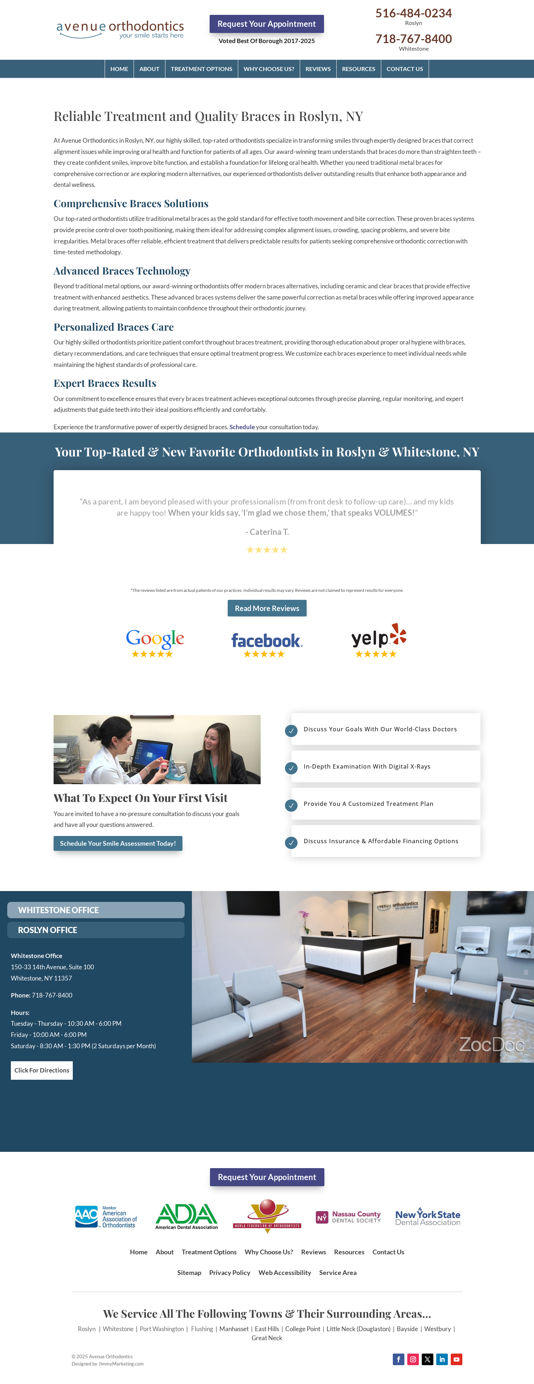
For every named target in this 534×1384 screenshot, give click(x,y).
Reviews (318, 68)
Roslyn (87, 1329)
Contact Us (405, 68)
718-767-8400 (413, 39)
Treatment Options (201, 68)
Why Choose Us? (269, 68)
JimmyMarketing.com (121, 1364)
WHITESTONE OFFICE (58, 910)
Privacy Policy (230, 1272)
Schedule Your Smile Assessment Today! (118, 843)
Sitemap (189, 1272)
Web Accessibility (284, 1272)
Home (119, 68)
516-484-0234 (413, 13)
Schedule (242, 427)
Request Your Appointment (267, 24)
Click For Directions (41, 1070)
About (149, 68)
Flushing (202, 1329)
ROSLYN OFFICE (47, 930)
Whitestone (118, 1329)
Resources (358, 68)
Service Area (338, 1272)
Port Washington (162, 1329)
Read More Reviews (267, 608)
